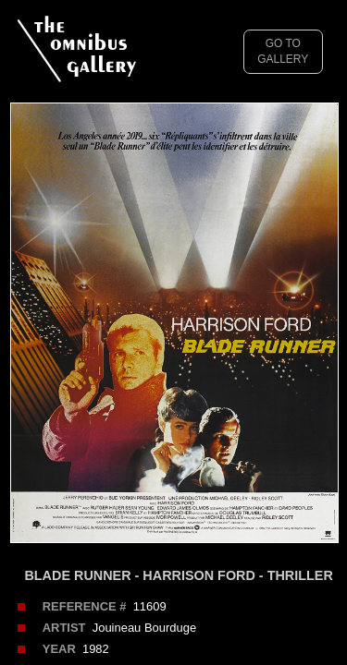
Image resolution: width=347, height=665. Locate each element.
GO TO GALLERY (282, 51)
